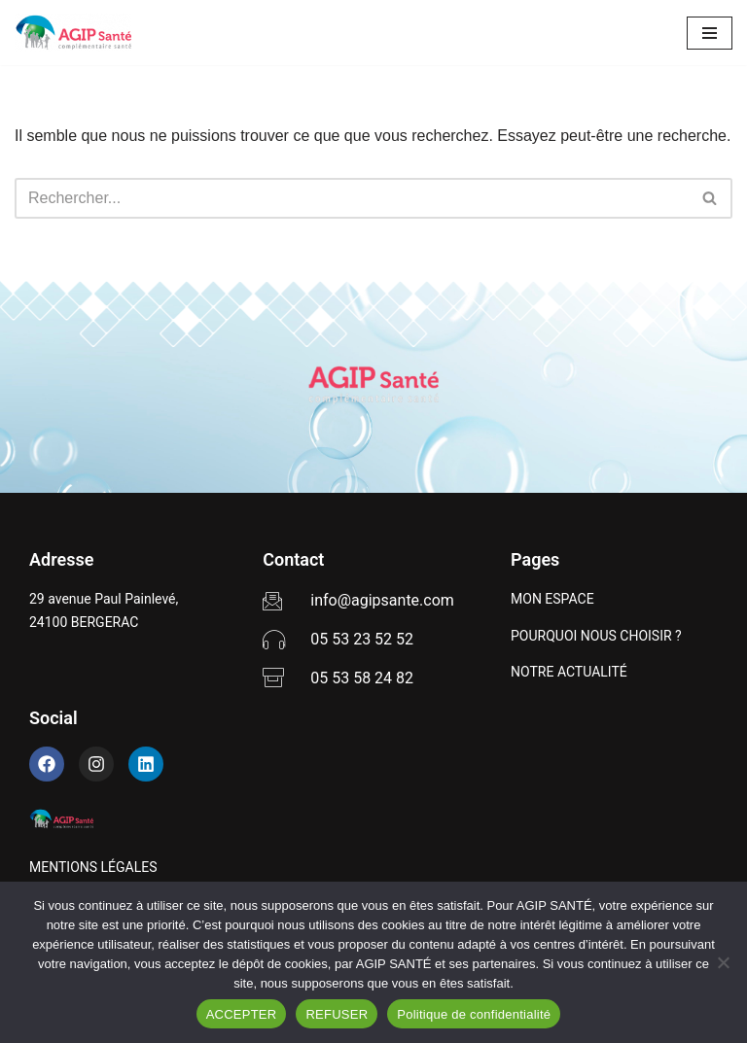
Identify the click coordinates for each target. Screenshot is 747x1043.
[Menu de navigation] (709, 33)
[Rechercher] (352, 198)
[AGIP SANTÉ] (73, 33)
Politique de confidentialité (474, 1014)
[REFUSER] (722, 962)
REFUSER (336, 1014)
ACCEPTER (241, 1014)
